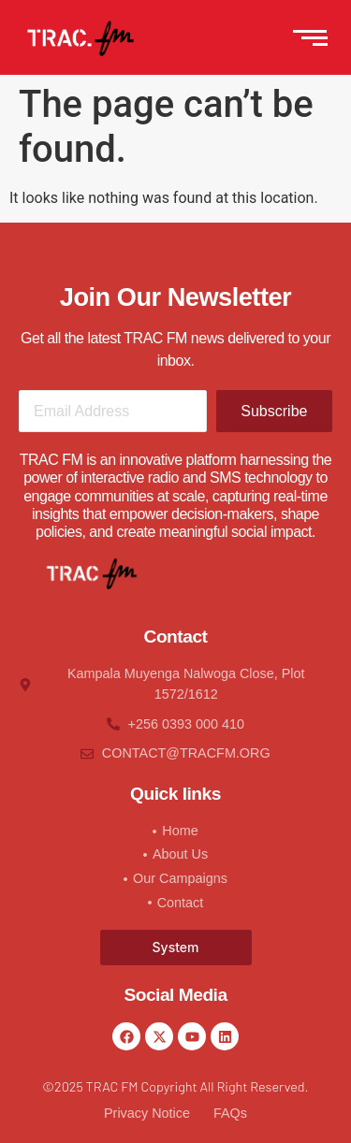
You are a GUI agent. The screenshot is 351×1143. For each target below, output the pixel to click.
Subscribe (274, 411)
